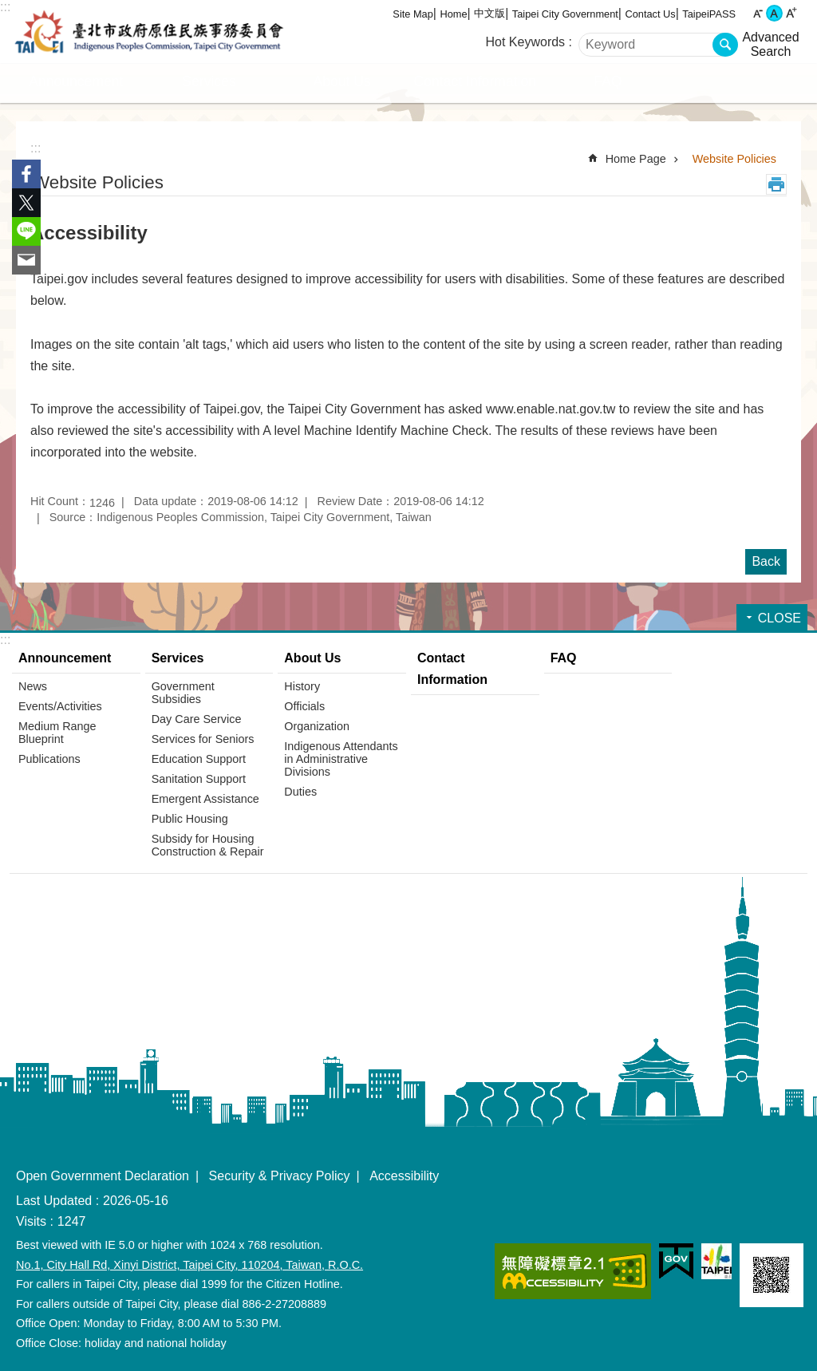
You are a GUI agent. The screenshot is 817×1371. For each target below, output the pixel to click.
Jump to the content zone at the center (8, 8)
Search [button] (725, 45)
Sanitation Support (199, 778)
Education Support (199, 759)
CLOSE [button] (779, 618)
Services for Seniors (203, 739)
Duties (300, 791)
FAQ (608, 81)
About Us (312, 658)
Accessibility (404, 1176)
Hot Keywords (526, 42)
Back (766, 561)
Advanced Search (770, 44)
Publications (49, 759)
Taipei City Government (565, 14)
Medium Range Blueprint (57, 732)
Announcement (64, 658)
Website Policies (734, 158)
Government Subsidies (183, 692)
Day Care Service (197, 719)
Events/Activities (60, 706)
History (302, 686)
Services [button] (208, 81)
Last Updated (54, 1200)
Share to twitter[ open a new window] (26, 202)
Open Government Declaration (102, 1176)
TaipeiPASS (709, 14)
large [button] (791, 13)
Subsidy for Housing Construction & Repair (208, 845)
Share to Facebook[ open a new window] (26, 174)
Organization (316, 726)
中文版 (489, 13)
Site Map (413, 14)
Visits (31, 1221)
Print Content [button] (776, 184)
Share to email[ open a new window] (26, 260)
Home (453, 14)
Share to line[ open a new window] (26, 231)
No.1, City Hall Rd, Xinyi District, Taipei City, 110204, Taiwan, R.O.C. (189, 1264)
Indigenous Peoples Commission (149, 32)
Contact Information (475, 81)
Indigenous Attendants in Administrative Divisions (340, 759)
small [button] (757, 13)
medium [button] (774, 13)
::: (5, 7)
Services (178, 658)
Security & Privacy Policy (279, 1176)
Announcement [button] (76, 81)
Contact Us (650, 14)
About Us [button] (341, 81)
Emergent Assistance (205, 798)
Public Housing (190, 818)
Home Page (636, 158)
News (32, 686)
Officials (304, 706)
